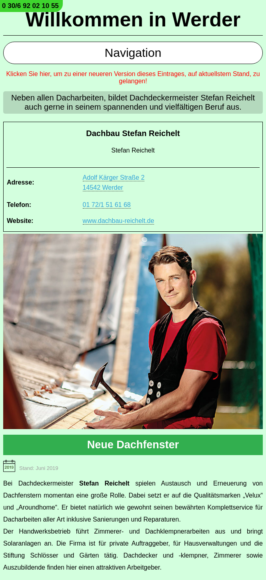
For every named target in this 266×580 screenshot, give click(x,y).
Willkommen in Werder (133, 19)
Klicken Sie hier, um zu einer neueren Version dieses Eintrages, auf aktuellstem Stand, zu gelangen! (133, 77)
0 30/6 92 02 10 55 (30, 6)
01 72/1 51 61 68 (107, 204)
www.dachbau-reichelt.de (118, 220)
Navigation (133, 52)
